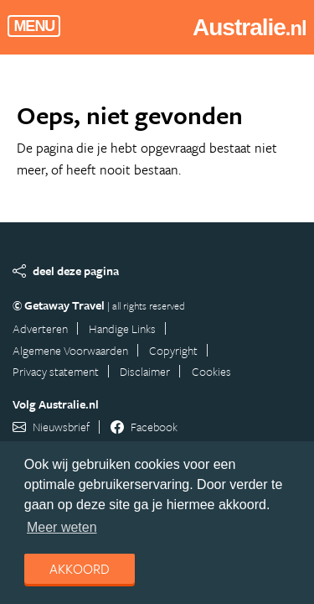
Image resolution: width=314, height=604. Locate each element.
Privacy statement (56, 371)
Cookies (211, 371)
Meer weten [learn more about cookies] (62, 527)
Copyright (173, 350)
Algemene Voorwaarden (70, 350)
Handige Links (122, 328)
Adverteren (40, 328)
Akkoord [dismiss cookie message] (79, 569)
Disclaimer (145, 371)
